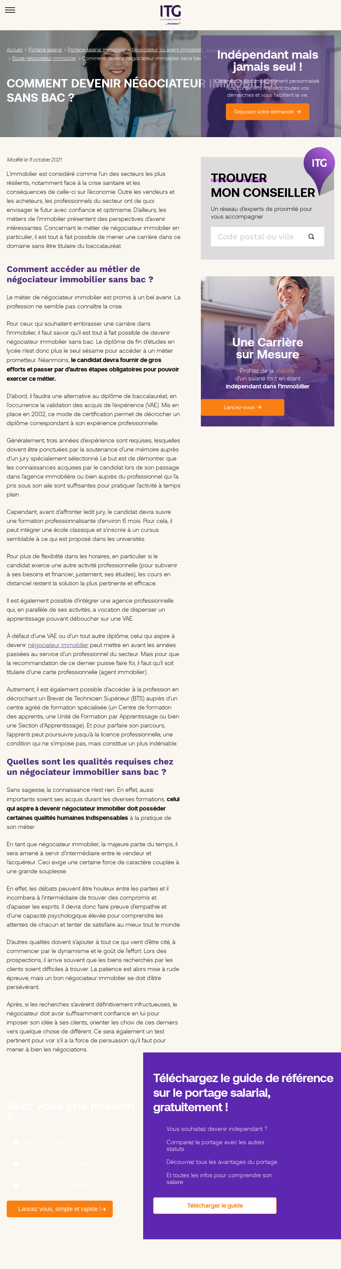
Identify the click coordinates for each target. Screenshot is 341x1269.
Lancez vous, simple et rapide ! (48, 1209)
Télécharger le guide (215, 1205)
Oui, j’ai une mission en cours (57, 1142)
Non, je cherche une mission (56, 1185)
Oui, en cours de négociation (57, 1164)
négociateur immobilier (58, 645)
